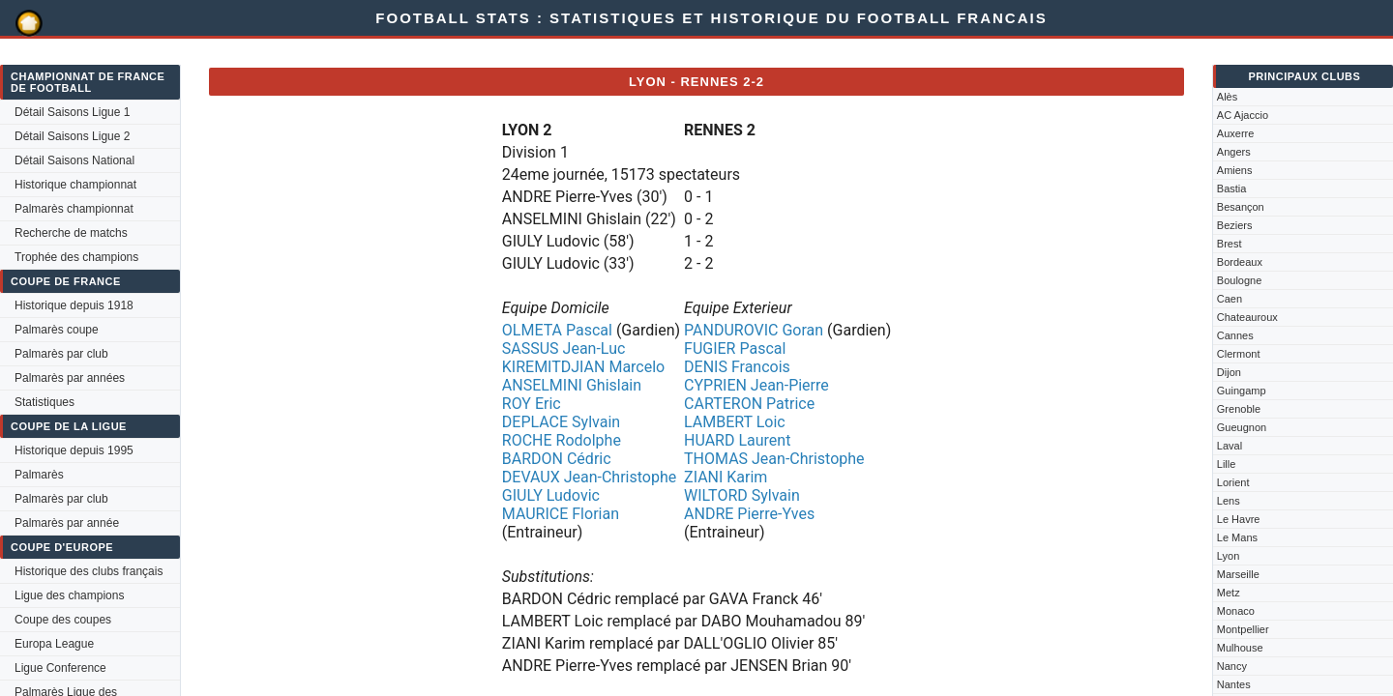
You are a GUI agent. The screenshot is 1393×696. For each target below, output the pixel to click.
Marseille (1238, 574)
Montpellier (1243, 629)
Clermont (1238, 354)
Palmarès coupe (57, 329)
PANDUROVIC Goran (753, 330)
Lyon (1228, 556)
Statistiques (44, 402)
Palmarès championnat (74, 209)
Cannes (1235, 335)
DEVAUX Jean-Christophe (589, 477)
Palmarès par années (70, 378)
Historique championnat (75, 184)
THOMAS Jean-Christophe (774, 459)
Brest (1229, 243)
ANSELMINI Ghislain (571, 385)
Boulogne (1239, 280)
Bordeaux (1239, 262)
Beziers (1235, 225)
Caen (1229, 298)
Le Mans (1237, 537)
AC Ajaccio (1242, 115)
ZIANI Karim (725, 477)
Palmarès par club (61, 354)
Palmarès (39, 474)
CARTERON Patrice (749, 403)
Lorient (1233, 482)
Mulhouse (1240, 647)
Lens (1228, 501)
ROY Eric (531, 403)
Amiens (1235, 170)
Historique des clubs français (89, 571)
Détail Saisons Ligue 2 (72, 136)
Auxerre (1236, 133)
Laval (1229, 445)
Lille (1226, 464)
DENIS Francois (737, 367)
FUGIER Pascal (734, 348)
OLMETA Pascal (557, 330)
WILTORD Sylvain (742, 495)
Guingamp (1241, 390)
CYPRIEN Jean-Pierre (756, 385)
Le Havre (1238, 519)
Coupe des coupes (63, 619)
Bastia (1232, 188)
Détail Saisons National (74, 160)
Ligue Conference (60, 668)
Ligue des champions (69, 595)
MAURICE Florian (560, 514)
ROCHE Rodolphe (561, 440)
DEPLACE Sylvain (561, 422)
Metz (1228, 592)
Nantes (1234, 684)
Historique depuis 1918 (74, 305)
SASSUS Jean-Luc (564, 348)
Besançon (1240, 207)
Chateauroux (1247, 317)
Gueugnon (1241, 427)
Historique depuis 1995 (74, 450)
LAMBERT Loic (734, 422)
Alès (1227, 96)
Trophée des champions (76, 257)
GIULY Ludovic (551, 495)
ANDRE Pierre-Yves (749, 514)
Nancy (1232, 666)
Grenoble (1238, 409)
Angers (1234, 152)
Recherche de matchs (71, 233)
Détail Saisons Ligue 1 (72, 112)
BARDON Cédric (556, 459)
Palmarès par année (67, 523)
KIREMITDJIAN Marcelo (583, 367)
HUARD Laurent (737, 440)
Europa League (54, 644)
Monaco (1236, 611)
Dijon (1229, 372)
